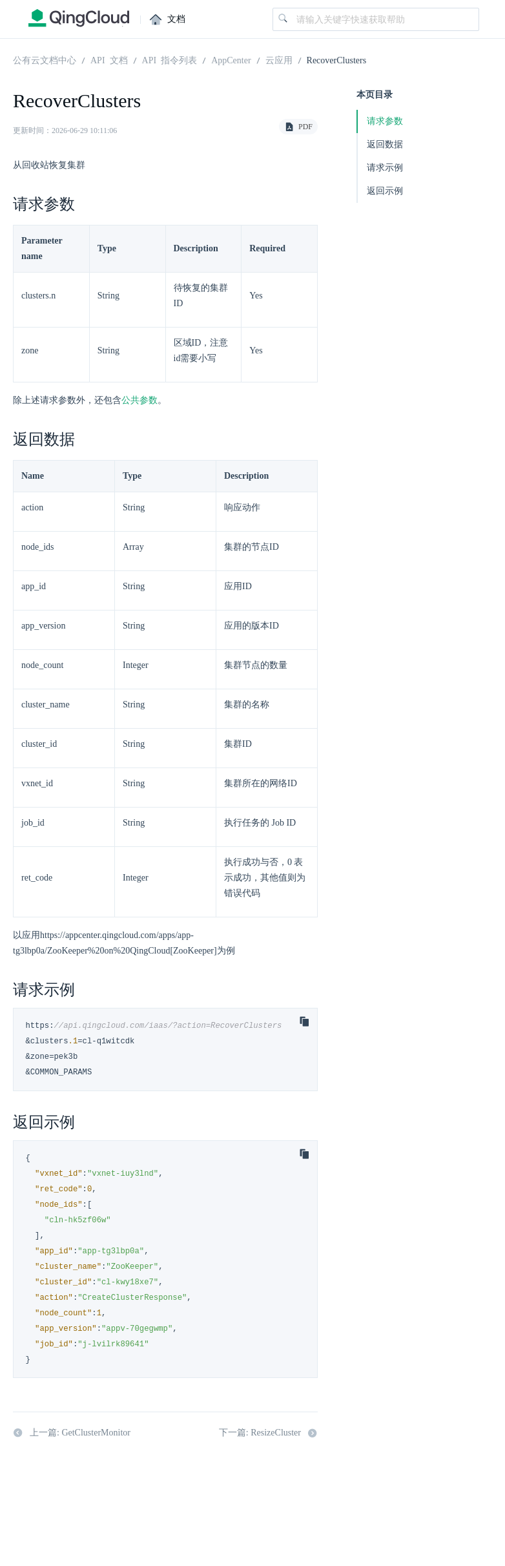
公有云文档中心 (44, 59)
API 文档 (109, 59)
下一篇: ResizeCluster (268, 1433)
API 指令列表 (170, 59)
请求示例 (385, 167)
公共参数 (139, 400)
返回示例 (385, 191)
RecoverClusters (337, 59)
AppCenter (231, 59)
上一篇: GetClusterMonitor (71, 1433)
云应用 (279, 59)
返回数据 (385, 144)
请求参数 (385, 121)
